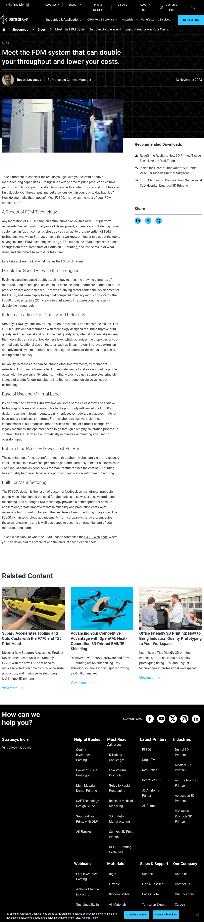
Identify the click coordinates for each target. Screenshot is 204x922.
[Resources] (33, 35)
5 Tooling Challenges (119, 758)
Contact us (180, 847)
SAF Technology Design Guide (88, 788)
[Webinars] (88, 835)
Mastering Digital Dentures (84, 883)
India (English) (19, 5)
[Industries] (187, 746)
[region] (102, 915)
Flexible (111, 847)
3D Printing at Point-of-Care (88, 872)
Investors (179, 876)
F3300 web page (96, 542)
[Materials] (121, 835)
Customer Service (151, 870)
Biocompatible (116, 853)
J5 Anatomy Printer (152, 776)
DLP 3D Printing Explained (117, 821)
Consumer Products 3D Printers (187, 779)
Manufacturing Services (155, 22)
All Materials (114, 858)
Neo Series (146, 764)
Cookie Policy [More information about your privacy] (90, 917)
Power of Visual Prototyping (83, 766)
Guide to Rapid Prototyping (116, 777)
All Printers (146, 782)
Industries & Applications (63, 22)
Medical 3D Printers (185, 758)
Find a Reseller (98, 7)
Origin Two (146, 758)
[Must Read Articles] (121, 748)
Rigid (110, 841)
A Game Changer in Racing (86, 855)
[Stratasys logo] (16, 22)
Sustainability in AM (86, 863)
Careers (122, 4)
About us (143, 7)
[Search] (193, 7)
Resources (50, 4)
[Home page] (2, 35)
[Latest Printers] (154, 746)
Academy (179, 864)
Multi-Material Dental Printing (87, 777)
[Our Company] (187, 835)
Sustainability (181, 870)
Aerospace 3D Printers (187, 770)
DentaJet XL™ (148, 770)
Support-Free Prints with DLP (86, 799)
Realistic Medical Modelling (117, 788)
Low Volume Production (115, 766)
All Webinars (81, 891)
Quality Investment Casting (85, 755)
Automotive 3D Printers (187, 764)
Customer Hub (169, 7)
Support (73, 4)
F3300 (144, 752)
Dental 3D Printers (184, 752)
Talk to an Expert (150, 858)
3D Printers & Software (100, 22)
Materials (127, 22)
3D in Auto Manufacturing (116, 799)
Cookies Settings (137, 914)
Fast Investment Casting (84, 844)
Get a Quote (147, 853)
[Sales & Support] (154, 835)
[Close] (197, 914)
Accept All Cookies (166, 914)
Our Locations (182, 853)
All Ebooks (80, 807)
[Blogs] (50, 35)
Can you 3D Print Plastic (117, 810)
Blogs (42, 35)
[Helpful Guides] (88, 746)
